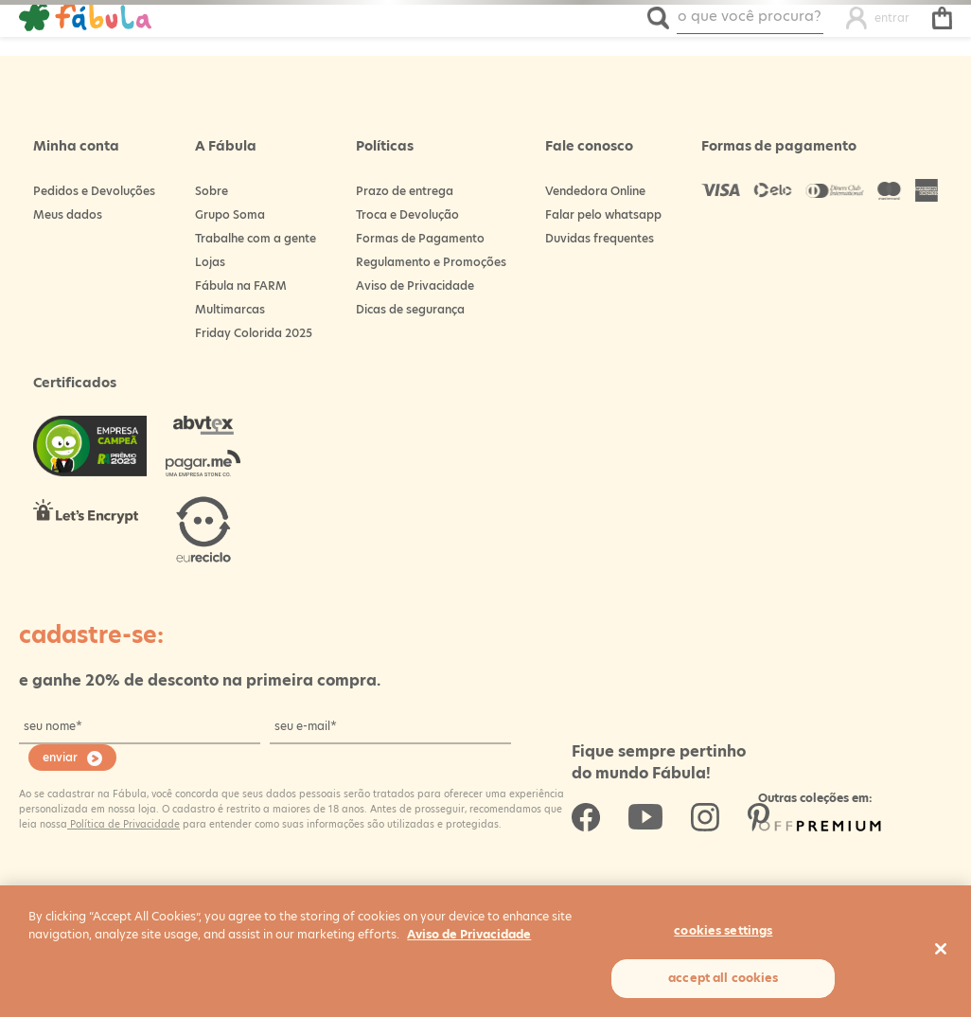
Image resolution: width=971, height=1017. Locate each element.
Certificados (74, 382)
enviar (60, 757)
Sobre (211, 191)
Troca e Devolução (407, 214)
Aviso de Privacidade (415, 285)
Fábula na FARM (241, 285)
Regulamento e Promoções (431, 262)
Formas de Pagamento (420, 238)
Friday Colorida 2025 (253, 333)
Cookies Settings (723, 930)
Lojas (210, 262)
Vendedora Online (595, 191)
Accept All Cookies (723, 978)
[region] (485, 951)
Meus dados (67, 214)
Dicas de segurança (410, 309)
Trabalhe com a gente (255, 238)
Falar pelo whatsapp (603, 214)
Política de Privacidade (123, 823)
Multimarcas (230, 309)
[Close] (941, 949)
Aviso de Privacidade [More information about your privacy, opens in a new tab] (469, 934)
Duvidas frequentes (599, 238)
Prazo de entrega (404, 191)
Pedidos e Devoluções (94, 191)
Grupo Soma (230, 214)
